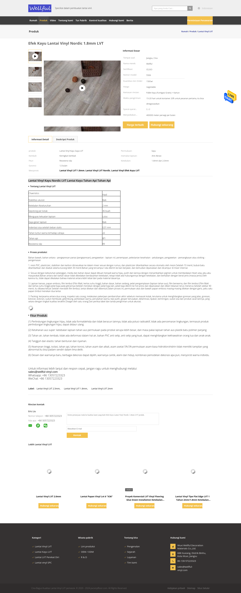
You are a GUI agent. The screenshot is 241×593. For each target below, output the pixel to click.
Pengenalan (132, 546)
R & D (82, 557)
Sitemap (191, 588)
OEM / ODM (86, 551)
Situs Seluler (203, 588)
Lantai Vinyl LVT (42, 546)
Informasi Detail (40, 139)
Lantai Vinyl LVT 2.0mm (48, 496)
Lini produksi (86, 546)
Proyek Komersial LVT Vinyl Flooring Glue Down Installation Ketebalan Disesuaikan (144, 500)
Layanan (130, 557)
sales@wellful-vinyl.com (185, 568)
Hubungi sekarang (162, 125)
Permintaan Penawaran (200, 20)
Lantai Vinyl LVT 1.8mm (75, 388)
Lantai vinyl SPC (42, 562)
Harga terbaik (135, 125)
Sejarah (129, 551)
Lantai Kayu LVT (42, 551)
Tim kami (130, 562)
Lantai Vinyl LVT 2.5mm (48, 388)
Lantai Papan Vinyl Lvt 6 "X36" (96, 496)
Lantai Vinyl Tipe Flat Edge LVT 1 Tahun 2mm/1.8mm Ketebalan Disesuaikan (192, 500)
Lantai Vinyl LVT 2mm (102, 388)
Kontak (77, 435)
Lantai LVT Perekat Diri (45, 557)
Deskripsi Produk (65, 139)
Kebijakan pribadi (176, 588)
